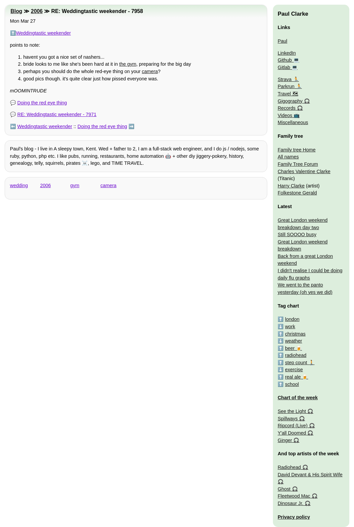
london (292, 319)
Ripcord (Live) (293, 425)
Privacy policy (294, 517)
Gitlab (284, 67)
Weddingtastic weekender (43, 33)
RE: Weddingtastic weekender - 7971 (56, 114)
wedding (19, 185)
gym (74, 185)
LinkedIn (287, 53)
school (292, 384)
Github (285, 60)
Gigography (290, 101)
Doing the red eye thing (42, 102)
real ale (293, 377)
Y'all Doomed (292, 433)
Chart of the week (298, 397)
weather (293, 341)
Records (287, 108)
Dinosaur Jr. (290, 503)
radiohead (295, 355)
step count (296, 362)
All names (288, 156)
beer (290, 348)
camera (150, 71)
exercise (294, 369)
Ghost (284, 489)
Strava (285, 79)
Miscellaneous (293, 122)
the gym (127, 64)
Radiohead (289, 467)
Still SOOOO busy (297, 234)
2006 (37, 11)
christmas (295, 334)
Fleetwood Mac (294, 496)
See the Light (292, 411)
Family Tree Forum (298, 164)
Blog (16, 11)
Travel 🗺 (288, 93)
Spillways (288, 418)
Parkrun (286, 86)
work (290, 326)
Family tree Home (297, 149)
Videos (285, 115)
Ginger (285, 440)
